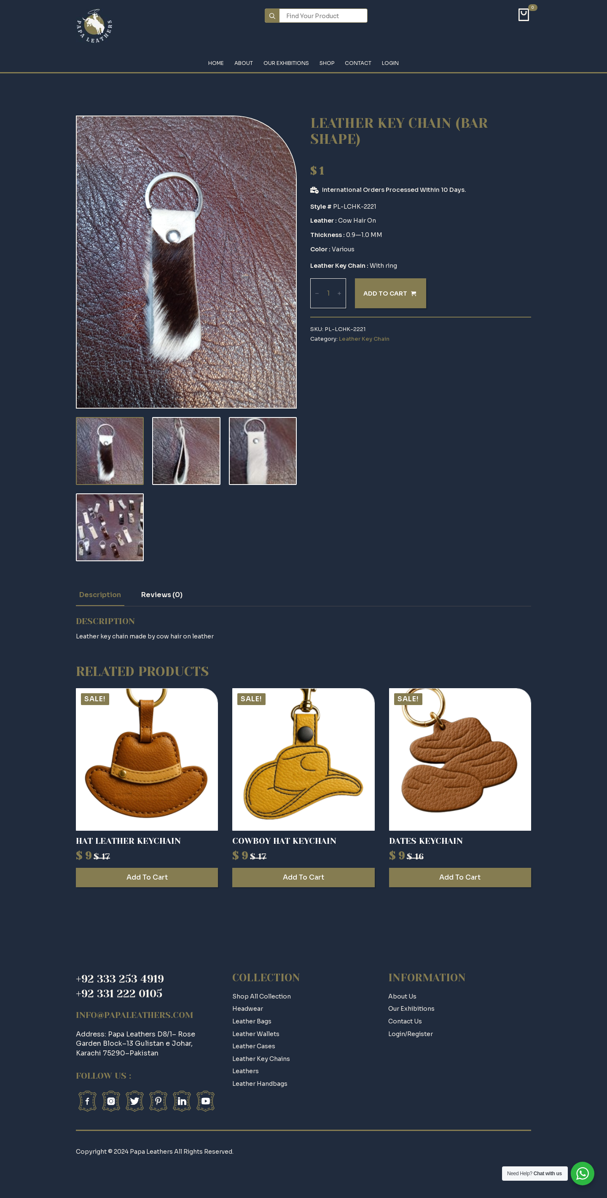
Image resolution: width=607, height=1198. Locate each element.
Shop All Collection (261, 996)
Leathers (245, 1071)
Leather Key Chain (364, 339)
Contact (358, 63)
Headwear (247, 1008)
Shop (327, 63)
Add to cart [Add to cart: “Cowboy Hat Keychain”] (303, 877)
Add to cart (385, 293)
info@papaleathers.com (134, 1015)
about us (402, 996)
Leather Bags (251, 1021)
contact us (405, 1021)
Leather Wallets (255, 1034)
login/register (410, 1034)
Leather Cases (253, 1046)
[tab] (100, 595)
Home (216, 63)
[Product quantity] (328, 293)
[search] (272, 16)
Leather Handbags (259, 1084)
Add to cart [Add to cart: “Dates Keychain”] (460, 877)
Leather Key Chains (261, 1059)
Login (390, 63)
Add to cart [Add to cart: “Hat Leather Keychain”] (147, 877)
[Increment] (339, 293)
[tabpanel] (303, 628)
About (243, 63)
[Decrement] (317, 293)
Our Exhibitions (286, 63)
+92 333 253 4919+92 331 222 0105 (120, 986)
